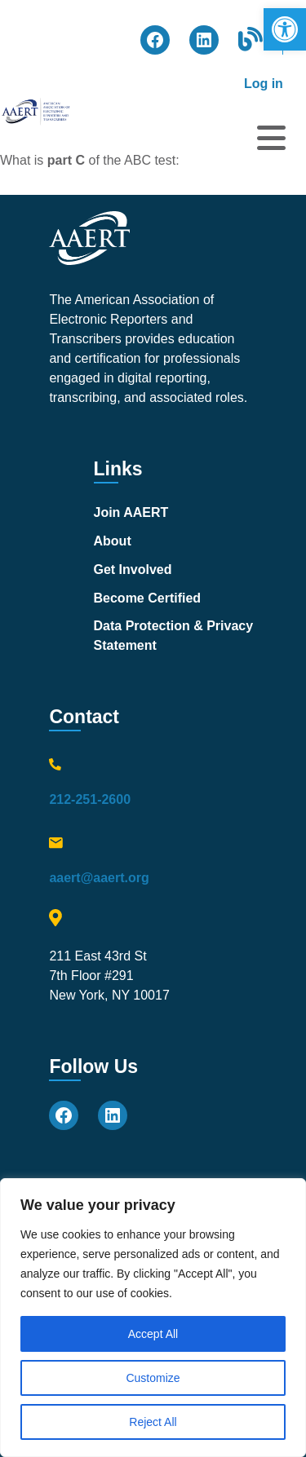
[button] (285, 29)
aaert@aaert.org (99, 878)
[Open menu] (271, 137)
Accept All (153, 1333)
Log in (263, 84)
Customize (153, 1377)
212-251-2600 (90, 799)
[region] (153, 1317)
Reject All (152, 1421)
